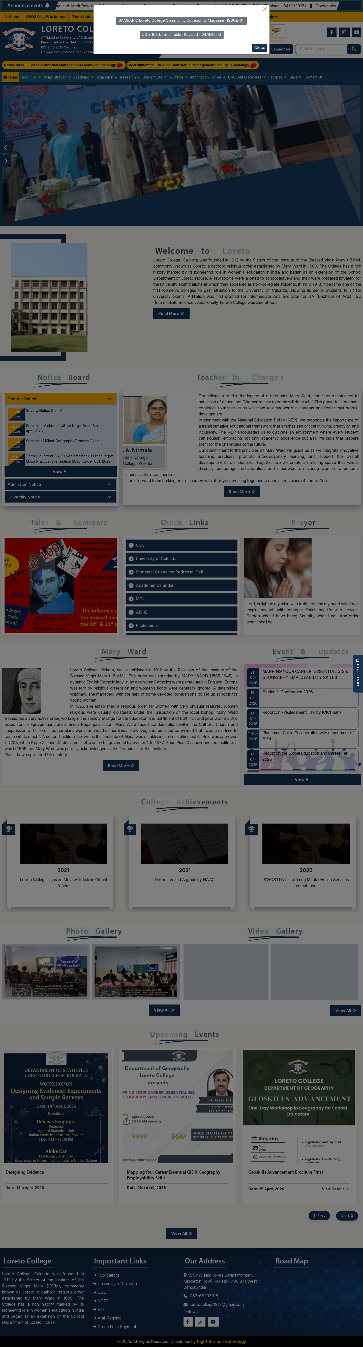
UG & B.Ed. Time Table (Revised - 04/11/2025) (181, 34)
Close (259, 47)
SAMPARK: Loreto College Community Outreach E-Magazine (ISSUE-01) (181, 20)
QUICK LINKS (358, 673)
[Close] (265, 9)
